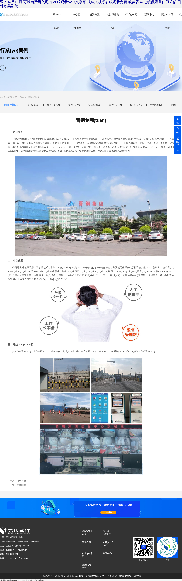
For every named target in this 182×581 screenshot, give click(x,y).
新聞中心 (149, 14)
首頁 (22, 97)
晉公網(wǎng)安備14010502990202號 (124, 576)
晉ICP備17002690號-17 (94, 576)
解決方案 (95, 14)
